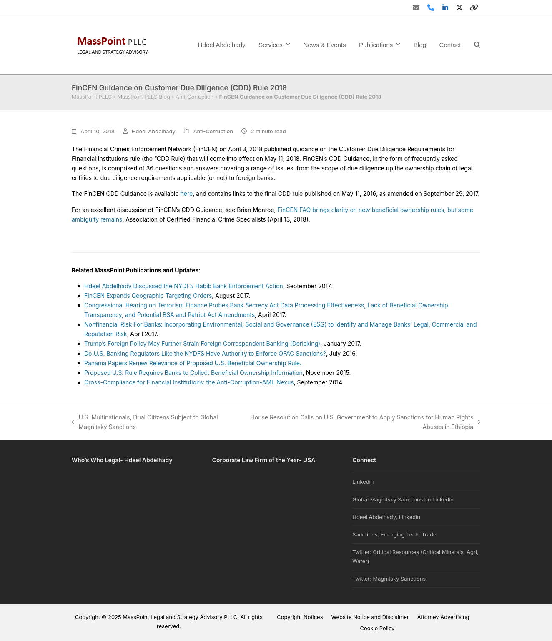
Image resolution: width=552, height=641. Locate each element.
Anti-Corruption (194, 96)
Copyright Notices (300, 617)
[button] (477, 44)
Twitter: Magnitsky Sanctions (389, 578)
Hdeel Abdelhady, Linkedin (386, 517)
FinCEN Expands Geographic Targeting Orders (148, 295)
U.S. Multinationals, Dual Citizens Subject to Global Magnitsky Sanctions (145, 422)
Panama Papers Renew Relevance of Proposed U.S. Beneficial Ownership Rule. (192, 363)
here (187, 193)
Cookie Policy (377, 628)
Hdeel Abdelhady (154, 131)
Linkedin (363, 481)
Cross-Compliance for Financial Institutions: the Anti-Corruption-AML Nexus (189, 382)
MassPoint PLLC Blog (144, 96)
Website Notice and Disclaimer (370, 617)
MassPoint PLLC (92, 96)
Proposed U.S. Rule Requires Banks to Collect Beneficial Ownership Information (193, 372)
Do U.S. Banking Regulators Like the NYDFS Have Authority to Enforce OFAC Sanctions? (205, 353)
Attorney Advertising (443, 617)
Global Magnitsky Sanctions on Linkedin (403, 499)
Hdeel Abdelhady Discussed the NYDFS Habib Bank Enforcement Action (183, 285)
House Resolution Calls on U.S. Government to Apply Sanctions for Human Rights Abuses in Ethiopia (364, 422)
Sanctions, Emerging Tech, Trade (394, 534)
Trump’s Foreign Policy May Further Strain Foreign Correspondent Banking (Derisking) (202, 343)
